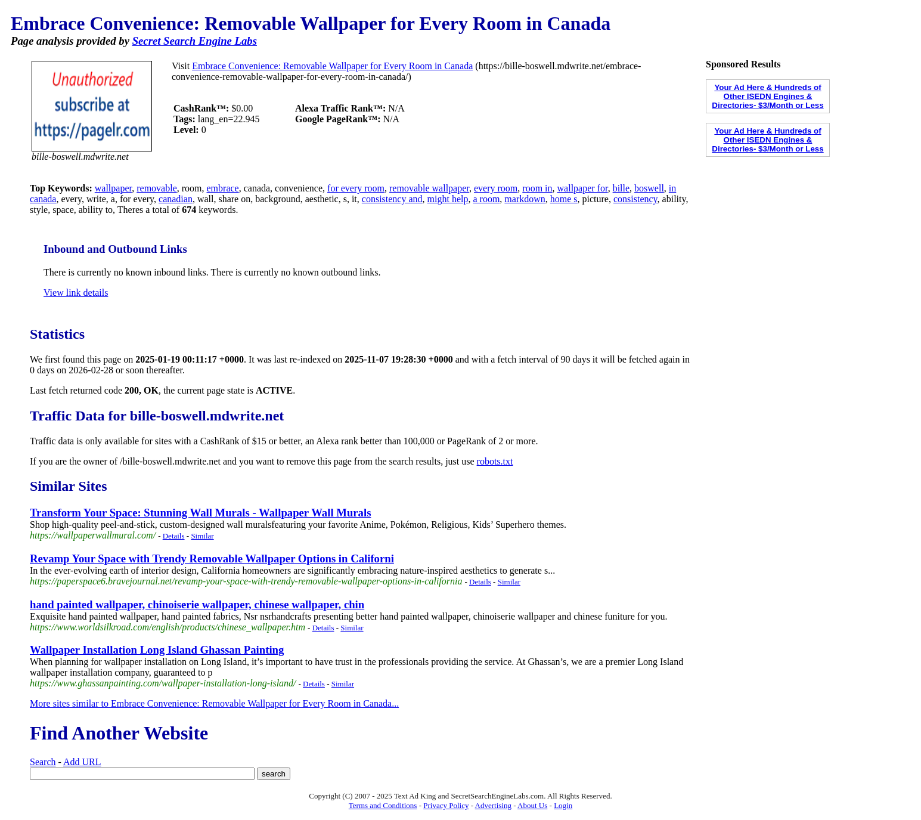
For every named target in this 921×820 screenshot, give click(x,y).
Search (43, 762)
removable (157, 188)
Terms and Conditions (383, 805)
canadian (176, 199)
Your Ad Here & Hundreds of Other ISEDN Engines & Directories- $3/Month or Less (767, 96)
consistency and (392, 199)
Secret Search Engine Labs (194, 41)
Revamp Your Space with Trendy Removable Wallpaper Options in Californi (212, 558)
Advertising (493, 805)
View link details (76, 292)
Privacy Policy (446, 805)
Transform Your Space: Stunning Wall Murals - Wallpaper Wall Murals (200, 512)
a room (486, 199)
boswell (649, 188)
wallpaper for (582, 188)
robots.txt (495, 461)
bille (621, 188)
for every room (355, 188)
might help (448, 199)
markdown (524, 199)
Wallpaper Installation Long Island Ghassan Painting (157, 649)
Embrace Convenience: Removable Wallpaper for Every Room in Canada (332, 66)
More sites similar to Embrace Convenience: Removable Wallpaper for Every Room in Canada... (214, 703)
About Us (532, 805)
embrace (223, 188)
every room (495, 188)
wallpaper (113, 188)
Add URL (82, 762)
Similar (202, 535)
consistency (635, 199)
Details (174, 535)
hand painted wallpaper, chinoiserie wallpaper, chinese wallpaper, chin (197, 604)
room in (537, 188)
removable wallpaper (429, 188)
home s (564, 199)
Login (563, 805)
